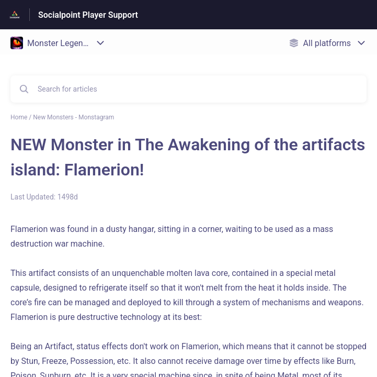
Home (18, 117)
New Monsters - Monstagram (73, 117)
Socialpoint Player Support (88, 15)
